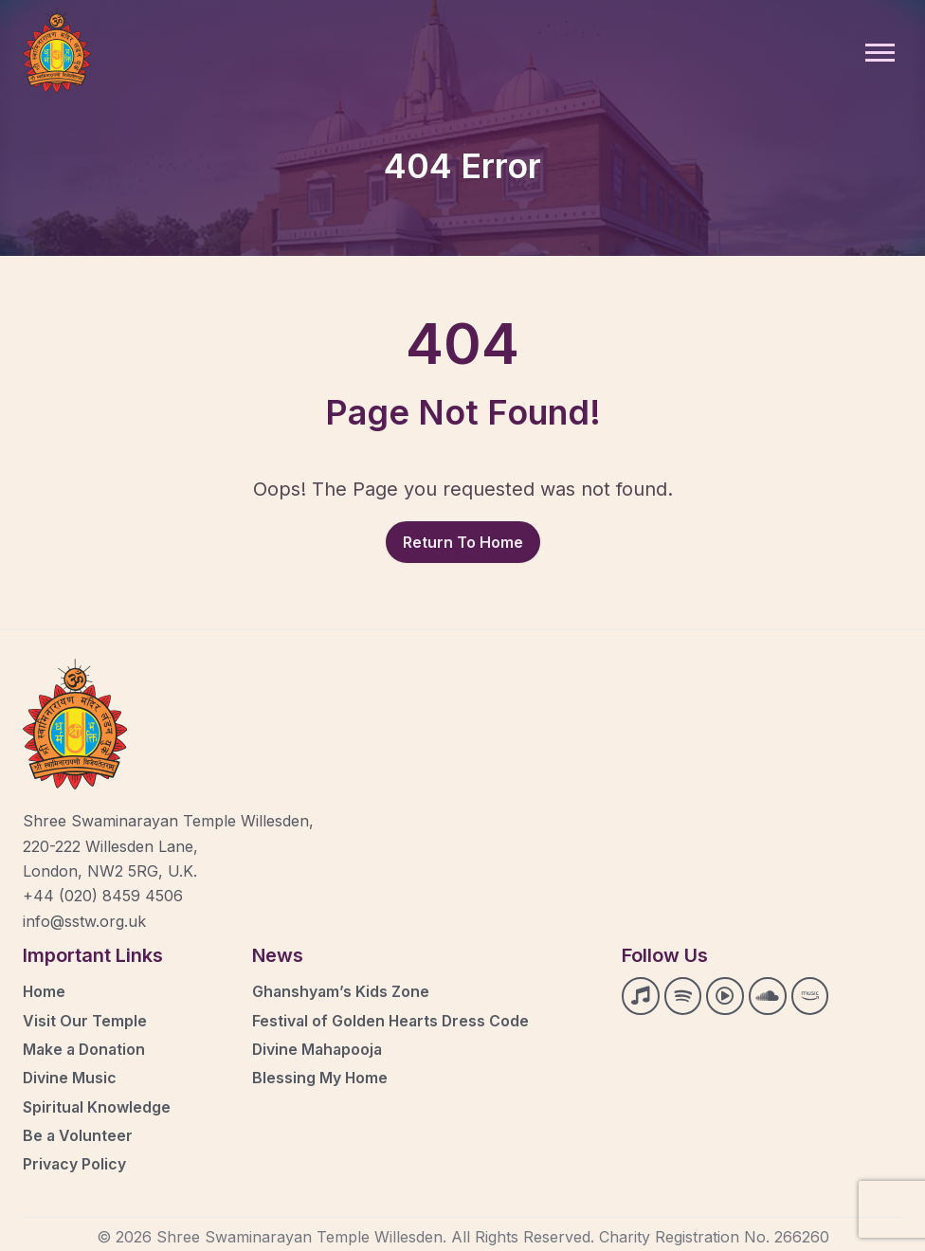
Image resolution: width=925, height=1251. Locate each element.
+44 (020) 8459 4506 (103, 895)
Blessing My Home (320, 1076)
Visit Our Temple (85, 1019)
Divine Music (70, 1076)
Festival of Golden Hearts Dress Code (392, 1019)
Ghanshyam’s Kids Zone (342, 991)
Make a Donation (86, 1048)
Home (44, 991)
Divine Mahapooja (319, 1048)
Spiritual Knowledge (97, 1105)
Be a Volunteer (78, 1133)
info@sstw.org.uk (84, 921)
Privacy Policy (75, 1161)
